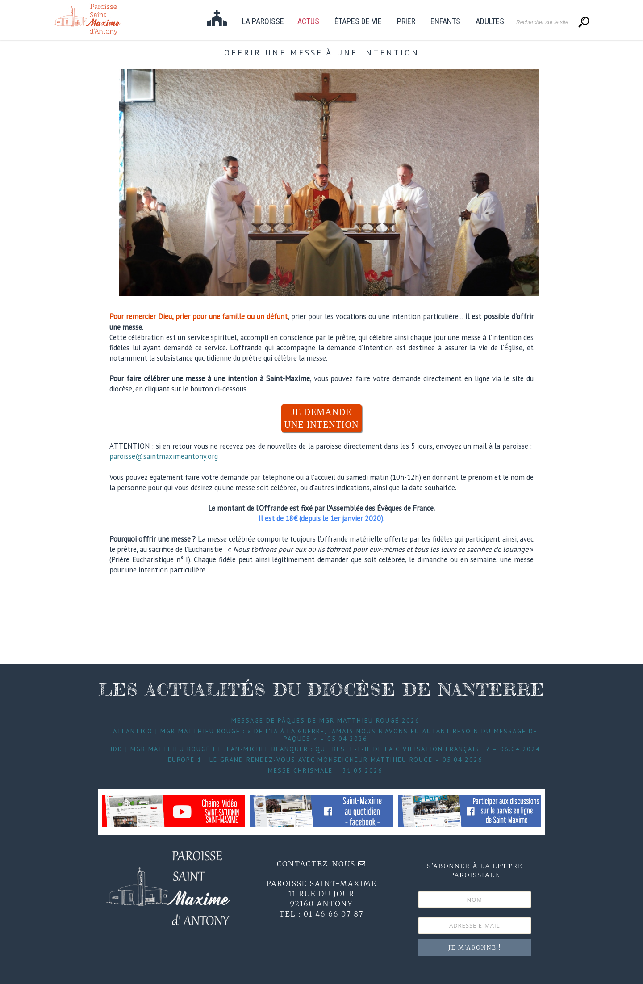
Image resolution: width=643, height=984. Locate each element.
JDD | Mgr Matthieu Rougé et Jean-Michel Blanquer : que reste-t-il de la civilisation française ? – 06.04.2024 (325, 749)
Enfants (445, 21)
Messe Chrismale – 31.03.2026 (325, 770)
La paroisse (263, 21)
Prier (406, 21)
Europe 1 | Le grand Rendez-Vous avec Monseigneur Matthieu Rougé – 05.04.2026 (325, 760)
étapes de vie (358, 21)
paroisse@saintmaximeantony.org (163, 456)
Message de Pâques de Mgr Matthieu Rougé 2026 (325, 720)
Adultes (490, 21)
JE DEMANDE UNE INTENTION (321, 418)
